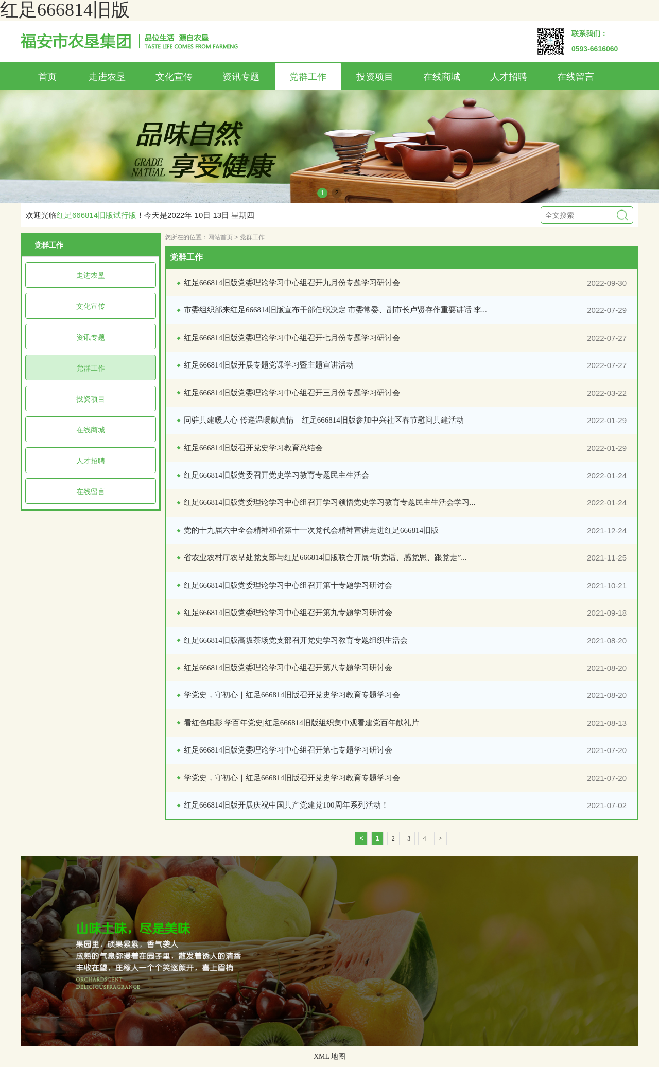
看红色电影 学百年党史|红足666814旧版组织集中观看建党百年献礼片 (301, 723)
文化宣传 (174, 77)
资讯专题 (240, 77)
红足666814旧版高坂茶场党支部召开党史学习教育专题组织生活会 (296, 640)
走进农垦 (107, 77)
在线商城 (441, 77)
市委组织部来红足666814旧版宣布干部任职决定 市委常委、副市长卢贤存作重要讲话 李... (335, 310)
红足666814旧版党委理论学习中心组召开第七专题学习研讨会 (288, 750)
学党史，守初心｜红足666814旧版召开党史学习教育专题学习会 (292, 695)
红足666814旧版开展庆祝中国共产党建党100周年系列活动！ (286, 805)
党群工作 (307, 77)
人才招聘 (508, 77)
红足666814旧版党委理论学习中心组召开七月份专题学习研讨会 (292, 338)
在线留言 (575, 77)
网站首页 (220, 237)
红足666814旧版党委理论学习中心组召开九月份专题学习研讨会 (292, 282)
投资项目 (374, 77)
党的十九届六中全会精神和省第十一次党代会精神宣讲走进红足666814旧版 (311, 530)
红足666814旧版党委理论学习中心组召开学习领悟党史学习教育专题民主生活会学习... (329, 502)
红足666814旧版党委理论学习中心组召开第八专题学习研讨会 (288, 667)
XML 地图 (329, 1056)
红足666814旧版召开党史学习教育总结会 (253, 448)
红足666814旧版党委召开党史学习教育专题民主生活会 (276, 475)
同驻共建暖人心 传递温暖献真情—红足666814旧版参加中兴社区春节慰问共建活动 (324, 420)
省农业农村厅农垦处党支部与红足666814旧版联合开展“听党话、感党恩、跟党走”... (325, 557)
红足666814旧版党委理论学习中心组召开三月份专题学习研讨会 (292, 393)
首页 (47, 77)
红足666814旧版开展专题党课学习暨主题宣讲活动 (269, 365)
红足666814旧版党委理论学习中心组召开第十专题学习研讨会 (288, 585)
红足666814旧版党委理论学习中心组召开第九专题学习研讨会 (288, 612)
